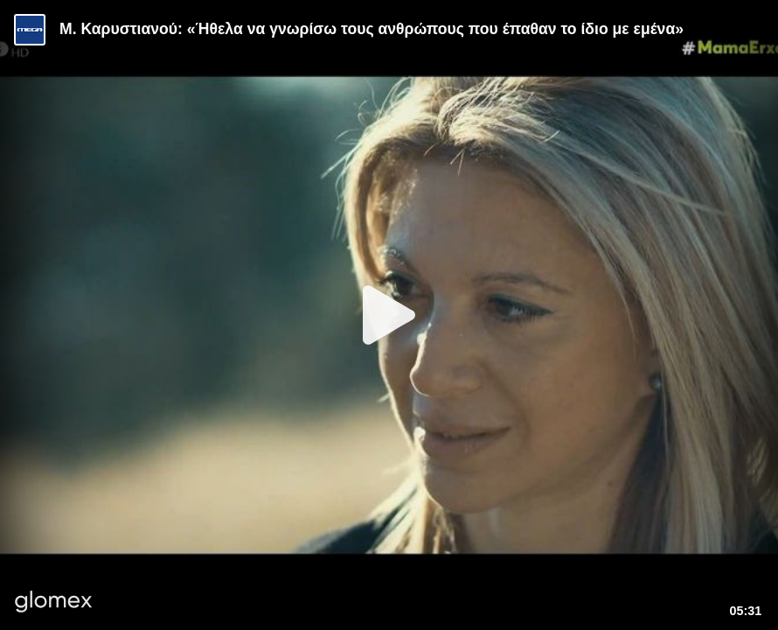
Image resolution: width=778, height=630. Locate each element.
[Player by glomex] (54, 603)
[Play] (389, 315)
